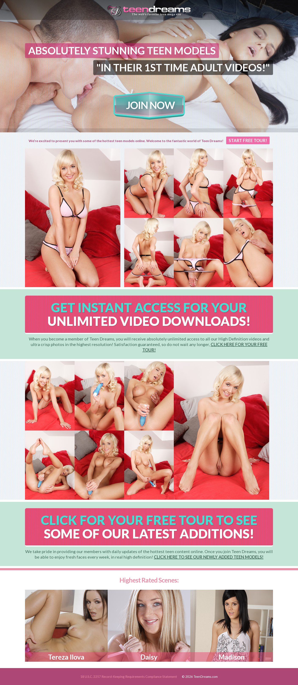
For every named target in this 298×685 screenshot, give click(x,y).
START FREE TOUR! (248, 140)
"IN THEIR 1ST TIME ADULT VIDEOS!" (183, 67)
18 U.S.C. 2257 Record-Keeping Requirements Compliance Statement (128, 676)
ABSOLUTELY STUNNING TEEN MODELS (122, 50)
